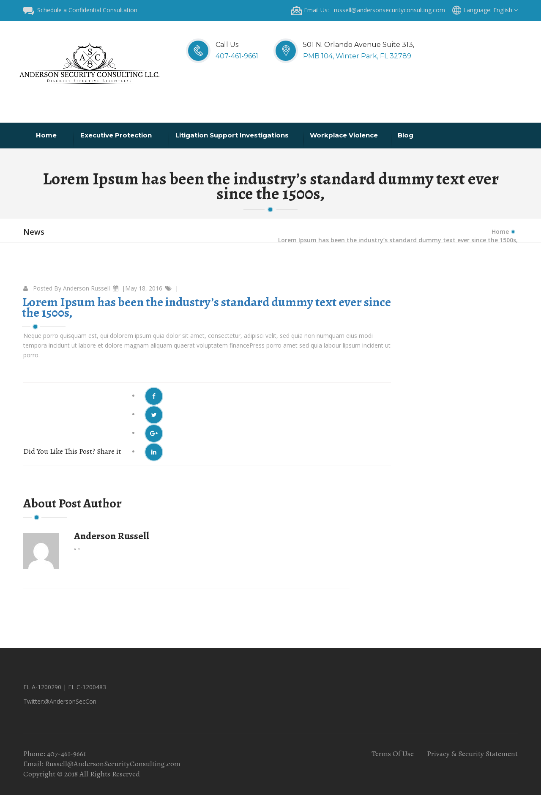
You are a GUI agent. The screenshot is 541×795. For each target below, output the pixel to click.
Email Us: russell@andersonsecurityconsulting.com (368, 10)
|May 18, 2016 (142, 288)
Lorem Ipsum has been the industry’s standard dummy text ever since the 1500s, (206, 307)
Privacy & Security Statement (472, 753)
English (505, 10)
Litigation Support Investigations (232, 135)
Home (47, 135)
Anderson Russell (86, 288)
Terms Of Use (393, 753)
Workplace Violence (345, 135)
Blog (406, 135)
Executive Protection (116, 135)
